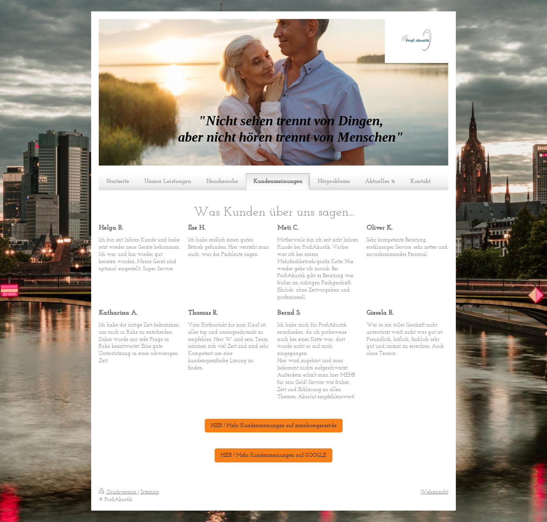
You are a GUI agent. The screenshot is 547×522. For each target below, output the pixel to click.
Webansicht (434, 492)
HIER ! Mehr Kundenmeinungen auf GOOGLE (273, 455)
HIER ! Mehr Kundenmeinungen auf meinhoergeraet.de (274, 425)
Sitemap (150, 492)
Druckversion (118, 492)
